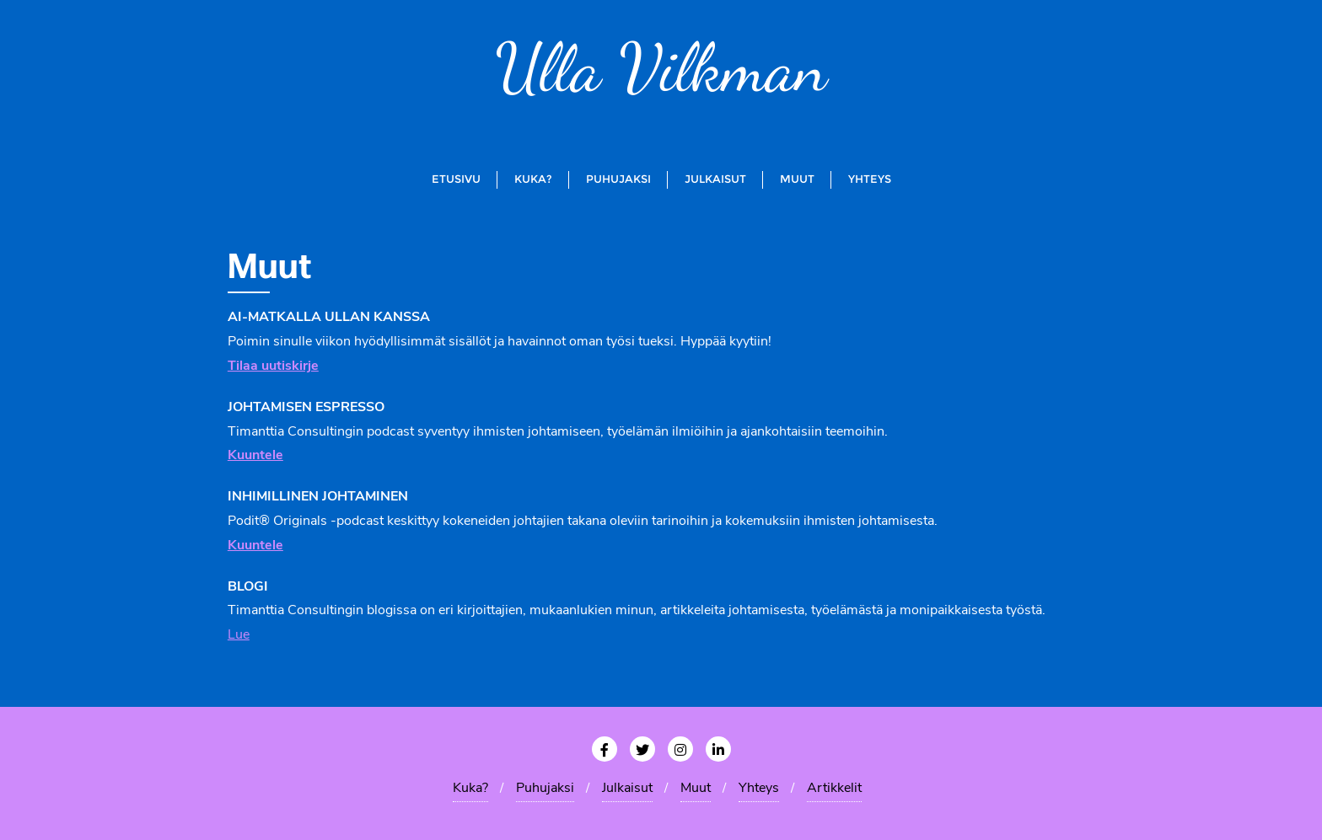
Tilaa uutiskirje (273, 366)
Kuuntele (255, 546)
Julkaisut (627, 788)
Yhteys (759, 788)
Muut (695, 788)
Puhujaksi (545, 788)
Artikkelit (834, 788)
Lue (239, 635)
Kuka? (470, 788)
